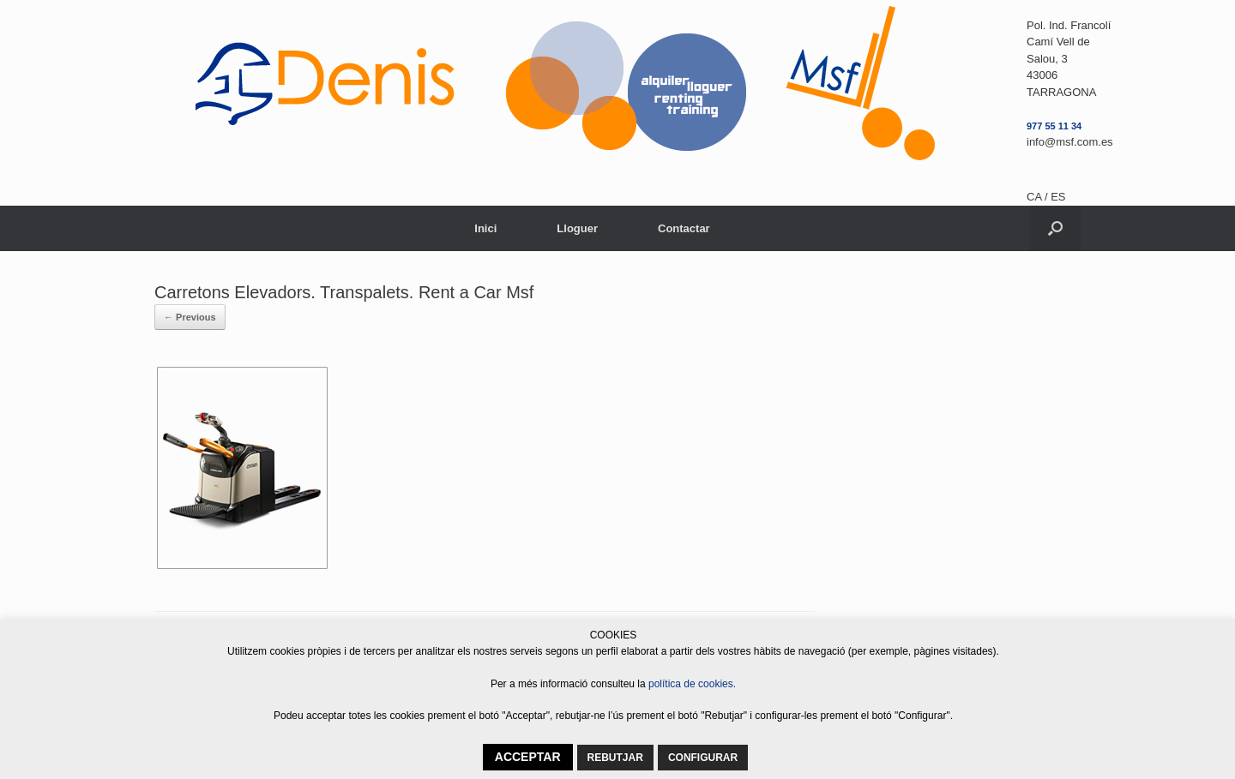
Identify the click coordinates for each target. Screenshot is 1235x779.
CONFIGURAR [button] (703, 758)
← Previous (190, 317)
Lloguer (577, 228)
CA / (1039, 196)
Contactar (684, 228)
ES (1058, 196)
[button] (1055, 228)
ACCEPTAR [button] (528, 757)
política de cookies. (692, 684)
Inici (485, 228)
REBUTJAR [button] (615, 758)
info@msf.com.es (1070, 141)
